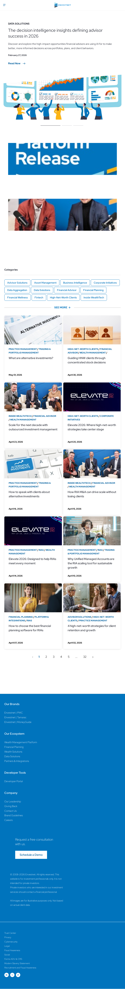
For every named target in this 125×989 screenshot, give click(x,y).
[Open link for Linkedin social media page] (6, 975)
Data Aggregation (17, 290)
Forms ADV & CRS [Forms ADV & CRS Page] (13, 959)
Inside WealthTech (94, 297)
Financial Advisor (67, 290)
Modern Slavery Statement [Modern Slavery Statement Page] (17, 963)
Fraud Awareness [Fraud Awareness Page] (12, 950)
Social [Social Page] (7, 954)
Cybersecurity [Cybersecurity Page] (11, 941)
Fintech (39, 297)
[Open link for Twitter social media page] (12, 975)
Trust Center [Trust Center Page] (10, 933)
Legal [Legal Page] (7, 946)
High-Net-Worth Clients (63, 297)
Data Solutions (42, 290)
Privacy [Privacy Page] (7, 937)
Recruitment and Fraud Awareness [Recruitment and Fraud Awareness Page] (20, 967)
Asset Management (45, 282)
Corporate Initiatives (105, 282)
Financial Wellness (17, 297)
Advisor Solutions (17, 282)
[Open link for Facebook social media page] (18, 975)
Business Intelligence (75, 282)
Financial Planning (93, 290)
